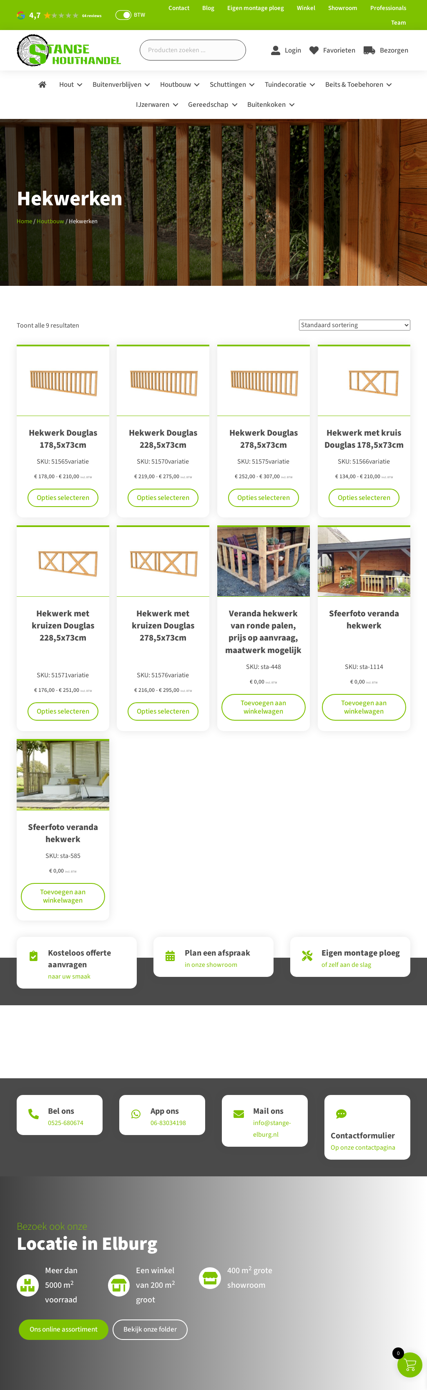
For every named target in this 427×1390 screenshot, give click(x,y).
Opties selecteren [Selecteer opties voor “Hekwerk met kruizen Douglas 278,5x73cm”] (163, 691)
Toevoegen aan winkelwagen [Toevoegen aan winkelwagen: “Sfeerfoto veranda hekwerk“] (364, 683)
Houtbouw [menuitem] (175, 85)
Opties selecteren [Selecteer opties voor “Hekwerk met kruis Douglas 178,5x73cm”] (364, 498)
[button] (80, 85)
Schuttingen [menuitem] (228, 85)
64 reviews (91, 16)
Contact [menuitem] (178, 8)
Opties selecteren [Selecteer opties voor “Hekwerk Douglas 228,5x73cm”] (163, 498)
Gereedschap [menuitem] (208, 105)
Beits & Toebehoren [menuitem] (354, 85)
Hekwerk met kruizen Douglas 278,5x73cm (163, 625)
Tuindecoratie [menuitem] (285, 85)
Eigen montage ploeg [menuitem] (255, 8)
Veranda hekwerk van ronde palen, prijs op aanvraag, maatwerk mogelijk (263, 631)
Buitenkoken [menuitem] (266, 105)
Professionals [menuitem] (388, 8)
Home (24, 221)
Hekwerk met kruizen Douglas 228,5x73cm (63, 625)
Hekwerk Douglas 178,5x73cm (63, 438)
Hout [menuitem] (66, 85)
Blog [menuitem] (208, 8)
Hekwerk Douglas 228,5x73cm (163, 438)
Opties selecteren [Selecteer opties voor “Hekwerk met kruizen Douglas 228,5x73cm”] (63, 691)
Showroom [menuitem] (342, 8)
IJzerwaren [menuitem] (152, 105)
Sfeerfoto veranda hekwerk (364, 619)
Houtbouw (50, 221)
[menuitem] (42, 85)
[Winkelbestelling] (354, 325)
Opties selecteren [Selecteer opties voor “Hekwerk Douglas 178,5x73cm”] (63, 498)
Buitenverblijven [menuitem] (117, 85)
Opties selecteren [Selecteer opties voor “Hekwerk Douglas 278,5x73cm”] (263, 498)
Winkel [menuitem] (306, 8)
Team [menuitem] (398, 22)
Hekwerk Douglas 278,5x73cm (263, 438)
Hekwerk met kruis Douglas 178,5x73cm (364, 438)
